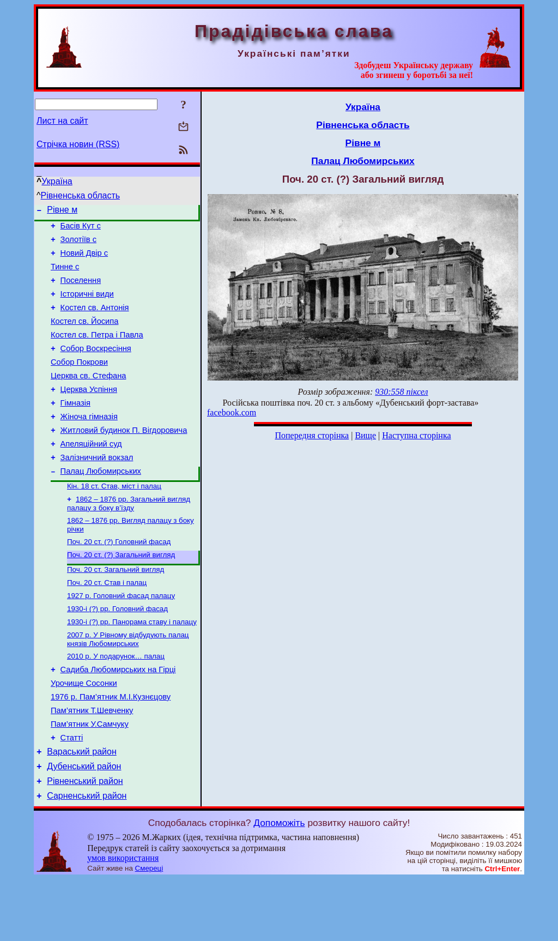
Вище (365, 435)
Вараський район (82, 808)
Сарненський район (86, 857)
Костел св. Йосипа (84, 335)
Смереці (149, 930)
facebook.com (231, 412)
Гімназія (75, 427)
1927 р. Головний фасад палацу (121, 637)
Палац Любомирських (100, 503)
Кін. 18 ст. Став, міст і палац (114, 520)
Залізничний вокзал (97, 488)
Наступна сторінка (416, 435)
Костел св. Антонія (94, 320)
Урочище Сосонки (84, 732)
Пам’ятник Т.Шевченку (92, 762)
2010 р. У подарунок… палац (116, 702)
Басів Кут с (80, 229)
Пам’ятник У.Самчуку (90, 778)
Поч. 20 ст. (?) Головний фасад (119, 579)
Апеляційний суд (91, 473)
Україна (56, 181)
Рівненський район (85, 841)
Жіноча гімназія (89, 442)
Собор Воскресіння (95, 366)
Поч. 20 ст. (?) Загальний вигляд (121, 593)
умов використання (123, 920)
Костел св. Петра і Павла (97, 351)
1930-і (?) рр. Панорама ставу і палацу (132, 665)
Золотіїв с (78, 244)
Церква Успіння (88, 412)
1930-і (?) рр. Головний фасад (117, 651)
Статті (71, 793)
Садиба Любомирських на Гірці (118, 717)
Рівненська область (80, 195)
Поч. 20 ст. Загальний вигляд (115, 609)
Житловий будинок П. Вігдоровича (123, 458)
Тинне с (65, 274)
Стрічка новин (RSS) (78, 144)
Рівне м (62, 211)
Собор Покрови (79, 381)
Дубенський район (84, 825)
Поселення (80, 290)
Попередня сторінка (312, 435)
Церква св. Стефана (88, 397)
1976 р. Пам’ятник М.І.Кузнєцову (111, 747)
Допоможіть (279, 884)
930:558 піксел (401, 391)
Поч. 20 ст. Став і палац (107, 623)
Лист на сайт (62, 120)
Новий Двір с (84, 259)
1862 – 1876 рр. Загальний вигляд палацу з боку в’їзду (128, 538)
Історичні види (87, 305)
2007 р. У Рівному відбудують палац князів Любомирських (128, 683)
